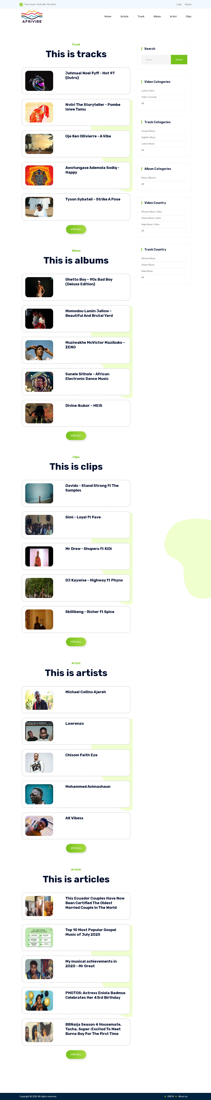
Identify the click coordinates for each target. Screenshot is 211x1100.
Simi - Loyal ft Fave (83, 517)
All (142, 103)
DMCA (170, 1096)
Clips (188, 16)
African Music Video (151, 211)
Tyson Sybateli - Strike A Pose (92, 199)
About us (183, 1096)
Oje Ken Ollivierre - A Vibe (88, 136)
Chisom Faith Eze (81, 755)
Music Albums (148, 177)
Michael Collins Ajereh (85, 692)
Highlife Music (148, 137)
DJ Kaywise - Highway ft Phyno (94, 580)
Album (157, 16)
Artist (173, 16)
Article (124, 16)
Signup (188, 4)
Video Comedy (148, 97)
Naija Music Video (150, 224)
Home (107, 16)
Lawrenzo (74, 723)
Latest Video (147, 90)
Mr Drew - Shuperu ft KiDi (88, 549)
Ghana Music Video (151, 218)
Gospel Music (148, 131)
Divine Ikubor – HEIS (83, 405)
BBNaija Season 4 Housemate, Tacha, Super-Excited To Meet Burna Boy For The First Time (93, 1029)
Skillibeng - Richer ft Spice (89, 612)
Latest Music (148, 143)
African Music (148, 258)
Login (179, 4)
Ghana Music (148, 264)
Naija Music (147, 271)
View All (76, 229)
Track (141, 16)
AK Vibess (74, 818)
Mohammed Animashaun (87, 786)
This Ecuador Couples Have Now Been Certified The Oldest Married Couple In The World (94, 903)
